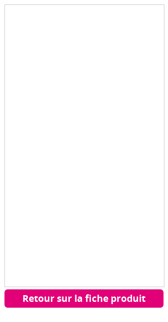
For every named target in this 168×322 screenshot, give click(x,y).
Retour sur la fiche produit (84, 298)
